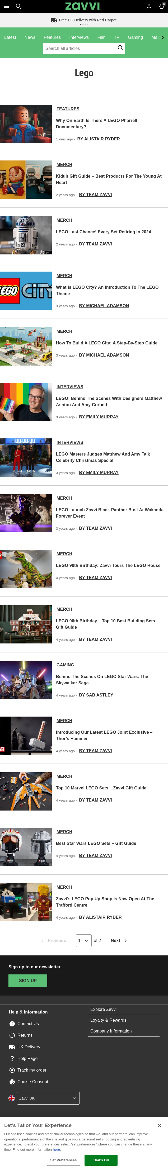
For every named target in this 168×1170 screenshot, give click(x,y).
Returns (24, 1035)
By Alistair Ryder (98, 139)
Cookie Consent (32, 1081)
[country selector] (48, 1098)
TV (116, 37)
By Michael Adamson (104, 306)
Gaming (135, 37)
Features (52, 37)
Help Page (27, 1058)
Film (101, 37)
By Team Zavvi (95, 194)
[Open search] (18, 6)
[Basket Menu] (161, 6)
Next (120, 941)
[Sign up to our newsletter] (28, 981)
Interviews (79, 37)
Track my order (31, 1070)
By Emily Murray (99, 417)
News (30, 37)
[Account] (149, 6)
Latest (10, 37)
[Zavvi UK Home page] (83, 6)
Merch (64, 164)
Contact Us (28, 1023)
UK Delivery (28, 1047)
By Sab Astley (96, 695)
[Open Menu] (6, 6)
